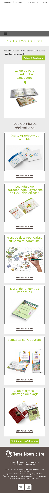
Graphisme (16, 51)
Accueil (7, 2)
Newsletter (30, 464)
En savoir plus (24, 175)
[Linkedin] (28, 487)
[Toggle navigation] (5, 33)
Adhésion (18, 464)
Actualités (33, 2)
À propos (20, 2)
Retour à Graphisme (33, 58)
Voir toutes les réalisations (24, 441)
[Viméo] (21, 487)
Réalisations (27, 51)
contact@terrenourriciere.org (35, 476)
